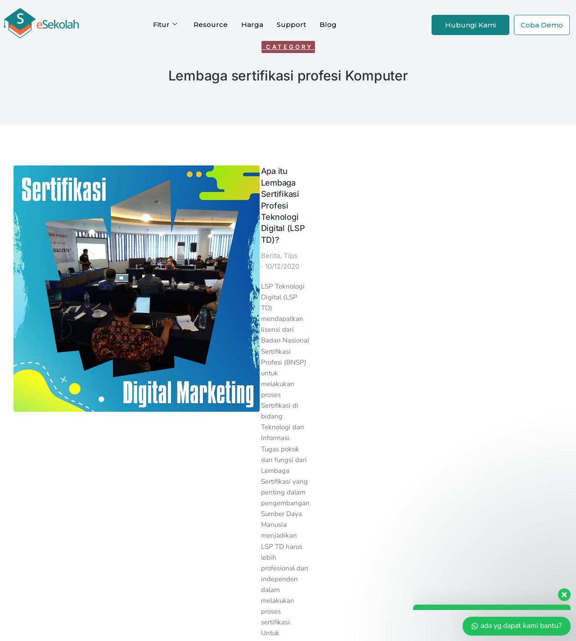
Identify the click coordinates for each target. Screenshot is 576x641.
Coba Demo (542, 25)
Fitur (165, 25)
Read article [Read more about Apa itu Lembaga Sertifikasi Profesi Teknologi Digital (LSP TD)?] (114, 332)
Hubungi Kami (470, 25)
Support (291, 24)
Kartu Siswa (163, 424)
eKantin (157, 458)
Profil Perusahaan (175, 527)
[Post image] (46, 198)
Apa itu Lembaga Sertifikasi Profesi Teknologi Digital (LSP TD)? (165, 178)
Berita (101, 200)
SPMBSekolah (168, 470)
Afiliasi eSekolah (271, 504)
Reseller (257, 516)
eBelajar (157, 493)
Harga (252, 24)
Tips (122, 200)
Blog (328, 24)
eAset (153, 447)
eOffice (156, 435)
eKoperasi (160, 481)
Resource (211, 24)
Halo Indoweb (381, 447)
